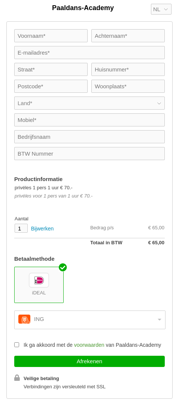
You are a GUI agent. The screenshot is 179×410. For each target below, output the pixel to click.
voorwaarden (89, 345)
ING (39, 319)
